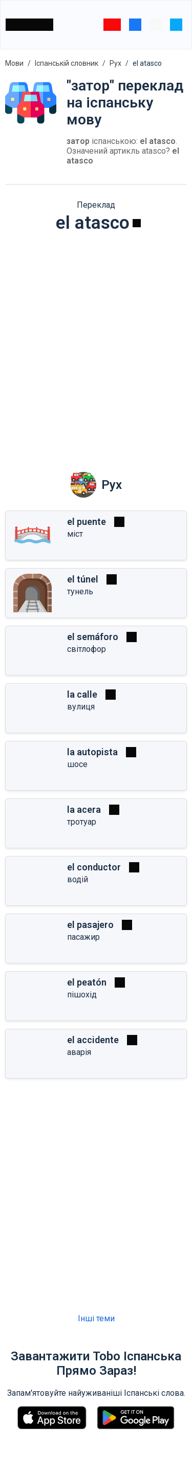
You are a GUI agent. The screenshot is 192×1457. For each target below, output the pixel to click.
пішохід (82, 994)
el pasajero (90, 924)
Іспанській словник (66, 63)
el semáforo (92, 636)
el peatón (86, 982)
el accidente (93, 1039)
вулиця (81, 707)
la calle (82, 694)
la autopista (92, 751)
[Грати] (137, 223)
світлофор (86, 649)
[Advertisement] (96, 345)
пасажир (83, 937)
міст (75, 534)
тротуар (81, 822)
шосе (77, 764)
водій (77, 879)
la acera (84, 809)
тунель (80, 591)
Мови (14, 63)
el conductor (94, 867)
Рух (115, 63)
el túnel (82, 579)
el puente (86, 521)
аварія (79, 1052)
